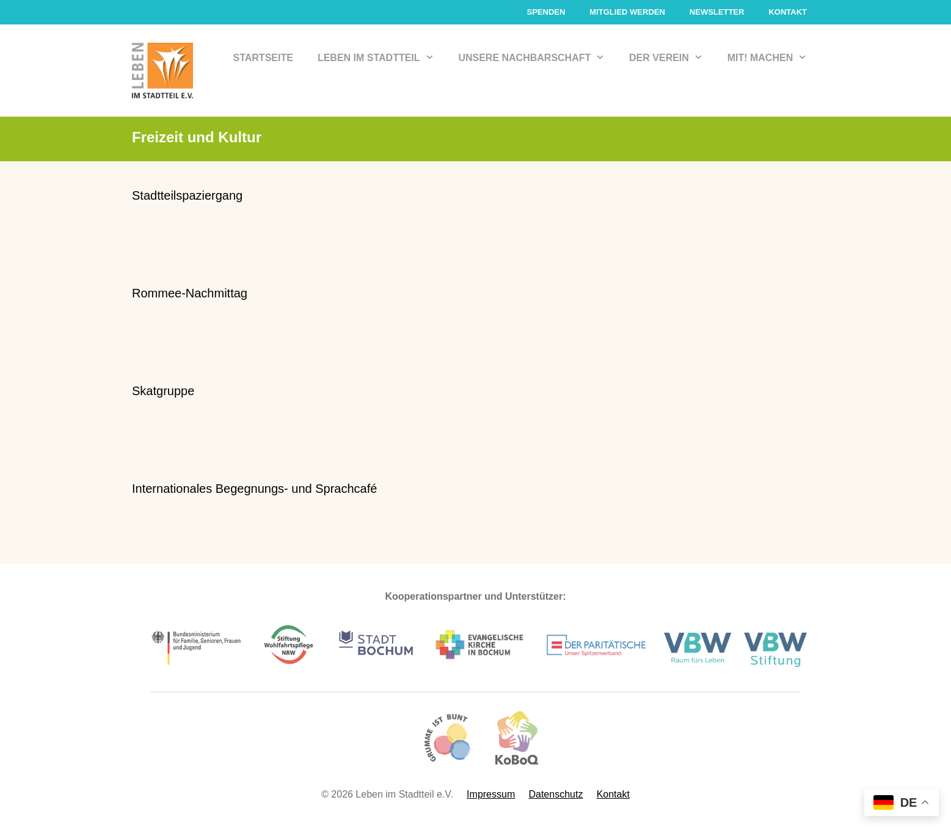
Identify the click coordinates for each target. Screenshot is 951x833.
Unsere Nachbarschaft (537, 58)
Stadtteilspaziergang (187, 195)
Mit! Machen (773, 58)
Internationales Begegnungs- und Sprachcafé (254, 488)
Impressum (491, 794)
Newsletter (717, 11)
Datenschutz (555, 794)
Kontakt (787, 11)
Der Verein (672, 58)
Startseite (263, 58)
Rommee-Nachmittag (189, 293)
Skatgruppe (163, 391)
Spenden (546, 11)
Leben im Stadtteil (382, 58)
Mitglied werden (627, 11)
